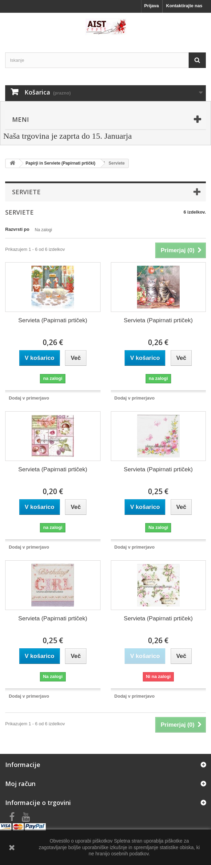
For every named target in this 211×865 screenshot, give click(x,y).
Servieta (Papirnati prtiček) (52, 320)
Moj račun (20, 783)
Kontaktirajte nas (184, 5)
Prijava (151, 5)
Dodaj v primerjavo (29, 398)
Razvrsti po (17, 229)
